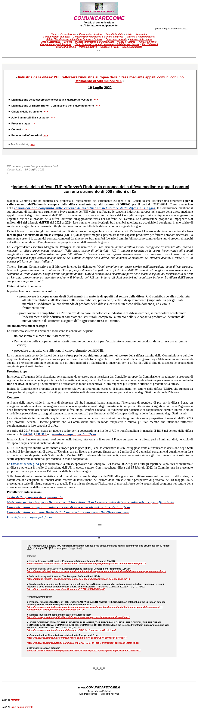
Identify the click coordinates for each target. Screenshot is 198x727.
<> (98, 50)
